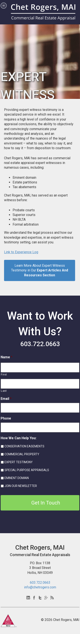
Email (6, 399)
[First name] (40, 367)
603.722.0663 (40, 344)
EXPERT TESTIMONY (18, 462)
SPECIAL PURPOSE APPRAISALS (26, 470)
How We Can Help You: (18, 438)
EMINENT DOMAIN (16, 478)
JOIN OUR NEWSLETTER (20, 486)
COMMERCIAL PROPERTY (21, 454)
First (4, 374)
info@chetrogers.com (40, 587)
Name (6, 357)
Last (4, 390)
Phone (6, 418)
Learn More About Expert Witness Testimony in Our (39, 270)
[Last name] (40, 384)
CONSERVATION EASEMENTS (24, 446)
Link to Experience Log (21, 252)
